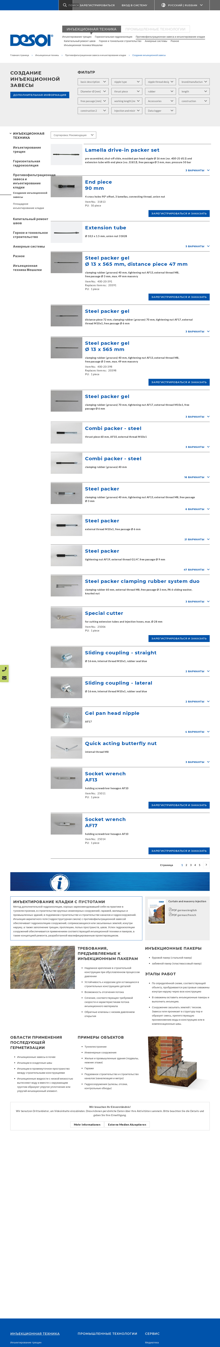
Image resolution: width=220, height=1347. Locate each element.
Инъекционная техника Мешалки (83, 45)
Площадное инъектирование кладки (28, 205)
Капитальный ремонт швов (80, 41)
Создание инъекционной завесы (30, 194)
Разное (175, 41)
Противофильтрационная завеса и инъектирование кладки (170, 36)
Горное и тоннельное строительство (120, 41)
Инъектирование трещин (76, 36)
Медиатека (152, 1342)
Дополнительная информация (39, 95)
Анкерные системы (156, 41)
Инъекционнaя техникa (92, 29)
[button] (66, 5)
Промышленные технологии (155, 29)
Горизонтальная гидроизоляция (113, 36)
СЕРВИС (152, 1333)
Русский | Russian (182, 5)
